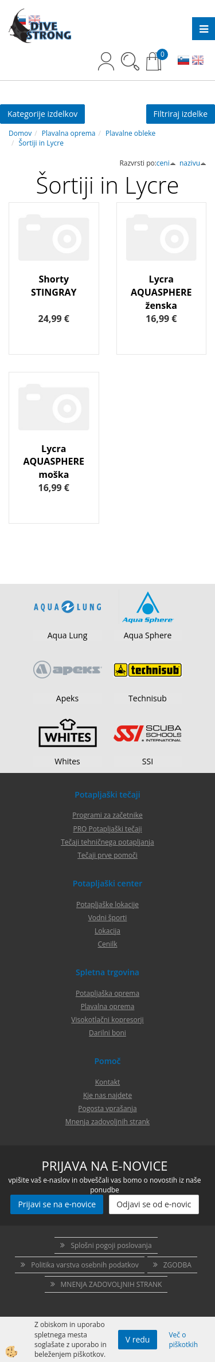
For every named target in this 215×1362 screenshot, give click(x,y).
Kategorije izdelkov (42, 113)
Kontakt (107, 1082)
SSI (147, 761)
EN (198, 61)
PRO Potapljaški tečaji (107, 829)
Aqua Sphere (148, 635)
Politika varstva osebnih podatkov (84, 1265)
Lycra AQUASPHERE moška (54, 461)
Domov (20, 133)
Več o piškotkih (183, 1339)
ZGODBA (177, 1265)
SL (183, 61)
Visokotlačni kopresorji (107, 1020)
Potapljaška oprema (107, 993)
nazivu (192, 163)
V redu (138, 1339)
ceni (166, 163)
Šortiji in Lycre (41, 143)
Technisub (147, 698)
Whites (67, 761)
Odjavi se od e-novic (153, 1204)
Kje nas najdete (107, 1095)
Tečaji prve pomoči (107, 855)
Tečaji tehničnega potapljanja (107, 842)
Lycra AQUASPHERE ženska (161, 292)
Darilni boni (107, 1033)
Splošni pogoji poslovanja (111, 1245)
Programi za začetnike (107, 815)
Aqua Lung (68, 635)
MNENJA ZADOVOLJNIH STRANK (111, 1284)
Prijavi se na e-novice (57, 1204)
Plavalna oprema (69, 133)
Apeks (67, 698)
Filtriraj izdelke (181, 113)
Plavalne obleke (130, 133)
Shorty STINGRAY (54, 286)
